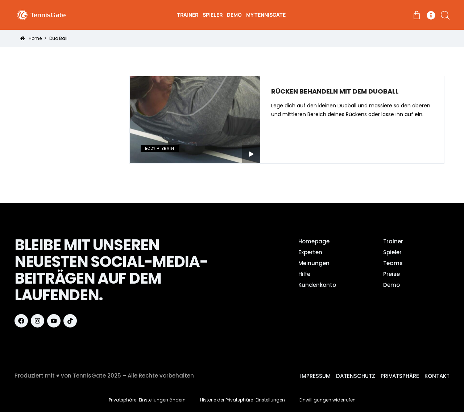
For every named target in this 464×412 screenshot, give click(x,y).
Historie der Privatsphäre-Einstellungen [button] (242, 400)
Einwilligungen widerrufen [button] (327, 400)
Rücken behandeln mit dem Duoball (335, 91)
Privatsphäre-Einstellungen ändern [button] (147, 400)
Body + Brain (159, 148)
